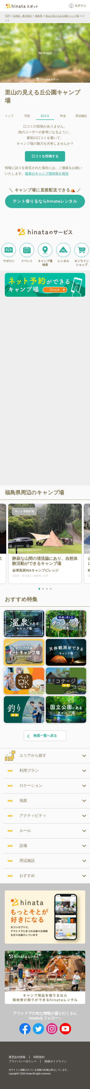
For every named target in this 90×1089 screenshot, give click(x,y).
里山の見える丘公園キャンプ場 (62, 16)
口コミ (45, 116)
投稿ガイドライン (55, 1061)
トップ (9, 116)
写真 (27, 116)
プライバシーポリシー (22, 1061)
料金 (63, 116)
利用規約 (38, 1057)
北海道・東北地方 (22, 16)
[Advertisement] (45, 345)
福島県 (38, 16)
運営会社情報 (17, 1057)
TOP (7, 16)
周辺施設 (81, 116)
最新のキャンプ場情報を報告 (47, 173)
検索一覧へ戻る (41, 736)
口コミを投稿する (45, 156)
